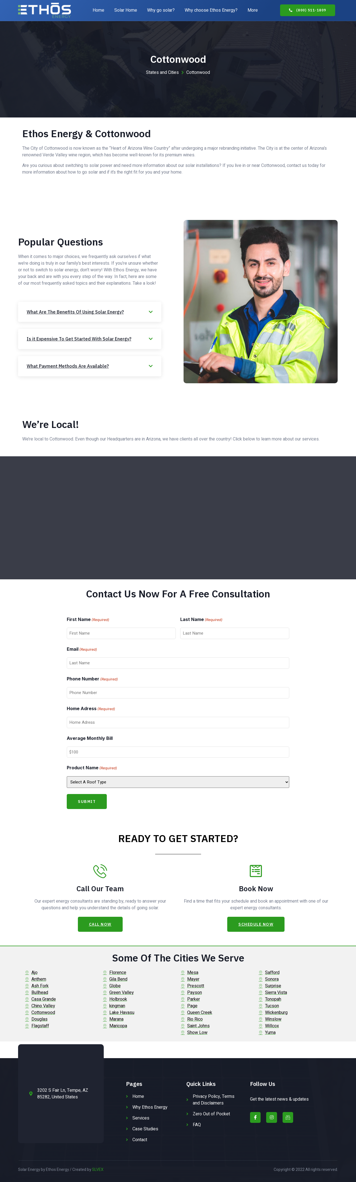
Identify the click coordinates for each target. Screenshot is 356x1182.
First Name (88, 620)
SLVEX (97, 1170)
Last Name (201, 620)
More (253, 10)
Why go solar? (161, 10)
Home (98, 10)
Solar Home (125, 10)
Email (82, 649)
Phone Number (92, 679)
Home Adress (91, 709)
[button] (307, 10)
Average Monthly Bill (90, 738)
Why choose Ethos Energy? (211, 10)
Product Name (92, 768)
